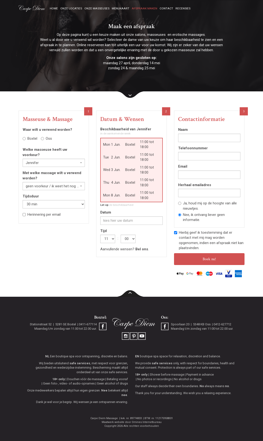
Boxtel (30, 138)
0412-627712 (222, 324)
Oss (46, 138)
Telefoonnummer (193, 148)
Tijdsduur (31, 196)
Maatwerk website (113, 422)
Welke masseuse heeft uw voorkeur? (45, 152)
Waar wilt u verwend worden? (47, 129)
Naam (183, 129)
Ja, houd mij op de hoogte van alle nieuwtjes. (207, 205)
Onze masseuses (96, 8)
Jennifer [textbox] (32, 163)
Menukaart (120, 8)
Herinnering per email (42, 214)
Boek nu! (209, 259)
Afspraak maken (144, 8)
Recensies (182, 8)
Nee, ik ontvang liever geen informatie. (201, 217)
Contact (166, 8)
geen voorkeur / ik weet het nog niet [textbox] (52, 186)
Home (54, 8)
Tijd (103, 231)
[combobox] (54, 163)
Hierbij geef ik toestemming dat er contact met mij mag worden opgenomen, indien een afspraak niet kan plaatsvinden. (209, 240)
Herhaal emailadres (194, 185)
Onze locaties (71, 8)
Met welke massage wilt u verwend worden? (52, 175)
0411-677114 (88, 324)
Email (182, 166)
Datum (105, 212)
